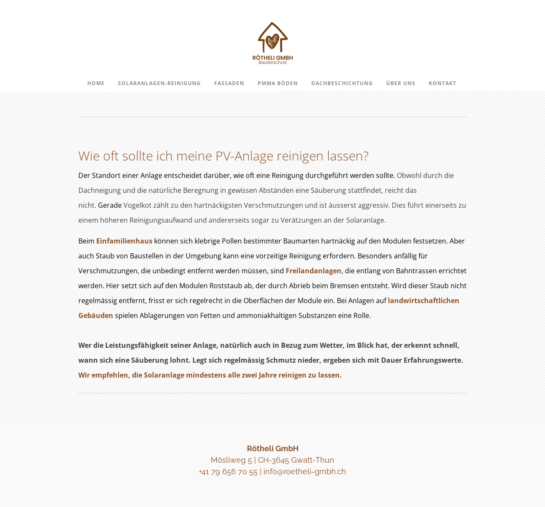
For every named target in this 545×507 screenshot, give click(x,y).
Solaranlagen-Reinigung (159, 83)
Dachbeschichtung (342, 83)
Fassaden (229, 83)
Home (96, 83)
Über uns (401, 83)
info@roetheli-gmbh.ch (305, 471)
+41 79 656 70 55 (228, 471)
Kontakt (442, 83)
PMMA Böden (278, 83)
